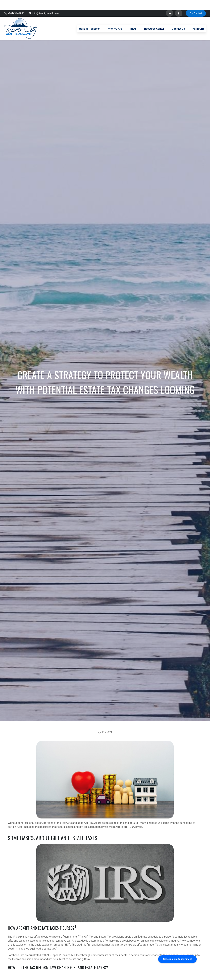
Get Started (196, 3)
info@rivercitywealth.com (43, 3)
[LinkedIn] (169, 3)
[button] (89, 18)
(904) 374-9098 (14, 3)
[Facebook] (178, 3)
